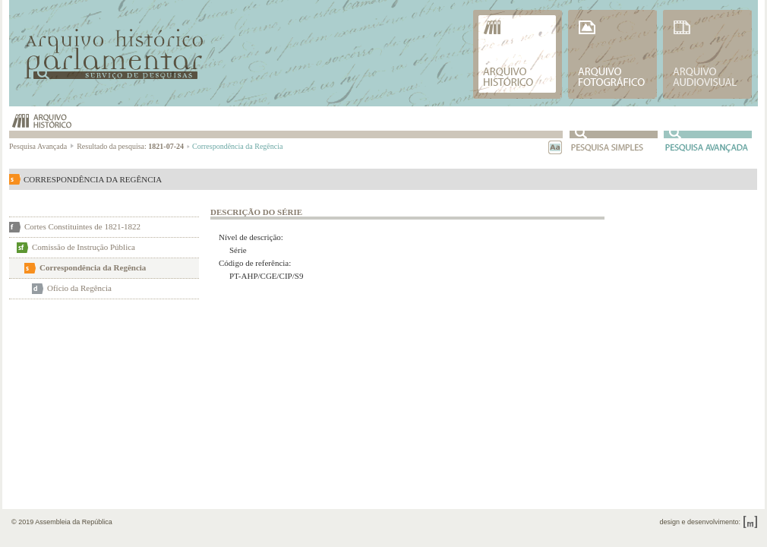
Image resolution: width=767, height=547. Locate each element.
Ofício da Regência (79, 287)
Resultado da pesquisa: (133, 146)
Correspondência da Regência (92, 267)
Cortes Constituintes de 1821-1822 (82, 226)
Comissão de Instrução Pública (83, 246)
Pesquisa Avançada (42, 146)
